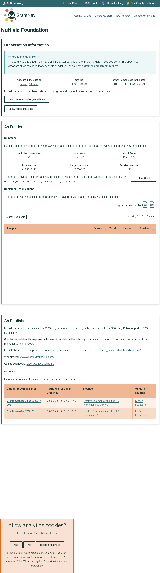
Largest (90, 228)
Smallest (125, 228)
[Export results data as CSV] (145, 206)
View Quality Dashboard (40, 363)
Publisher (33, 84)
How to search (123, 15)
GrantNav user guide (144, 15)
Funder (23, 84)
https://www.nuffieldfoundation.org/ (120, 350)
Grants (30, 228)
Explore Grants (143, 178)
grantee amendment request (101, 65)
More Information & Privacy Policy (37, 533)
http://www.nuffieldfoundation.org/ (34, 357)
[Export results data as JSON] (152, 206)
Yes (16, 544)
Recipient (12, 228)
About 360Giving (82, 15)
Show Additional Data (21, 108)
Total (61, 228)
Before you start (103, 15)
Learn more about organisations (27, 99)
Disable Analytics (50, 544)
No (29, 544)
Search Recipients (31, 217)
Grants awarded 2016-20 (20, 411)
